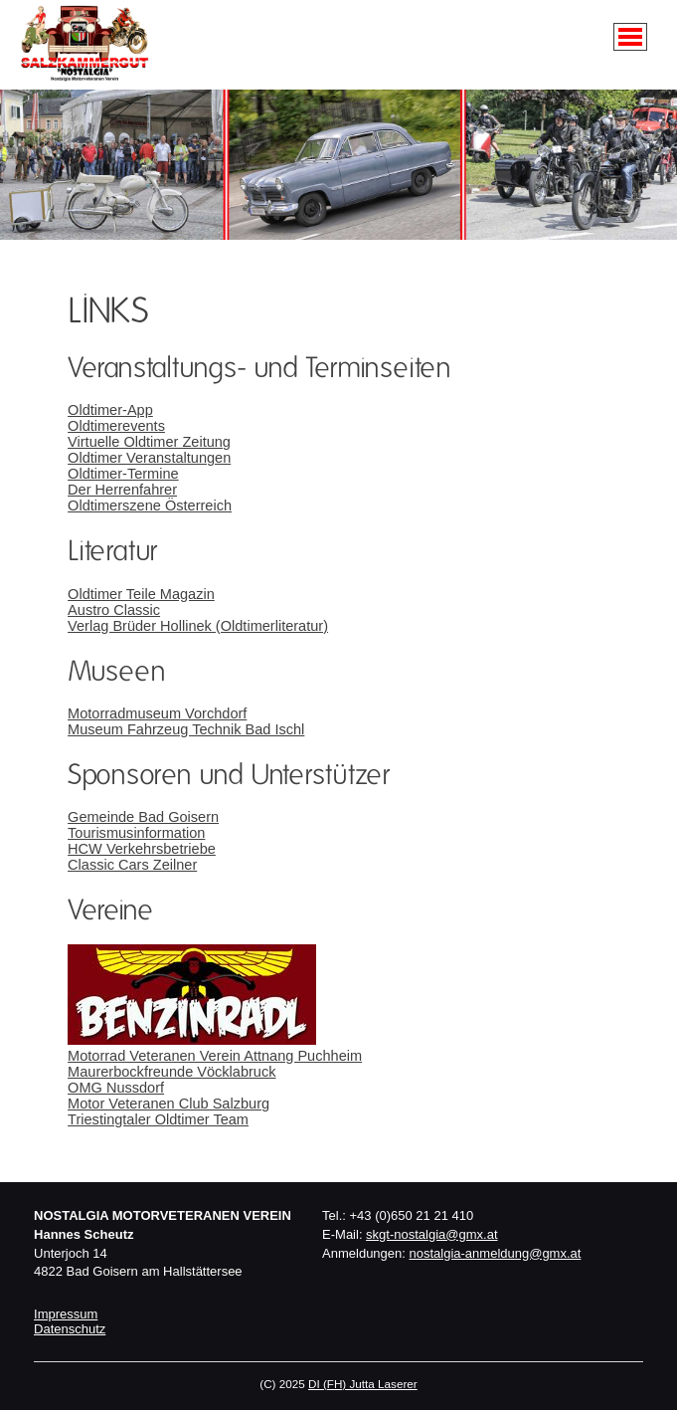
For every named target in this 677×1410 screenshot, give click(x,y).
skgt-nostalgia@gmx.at (431, 1234)
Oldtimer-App (110, 410)
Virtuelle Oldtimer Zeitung (149, 442)
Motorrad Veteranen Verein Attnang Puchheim (215, 1056)
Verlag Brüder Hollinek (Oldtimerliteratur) (198, 626)
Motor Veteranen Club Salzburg (168, 1103)
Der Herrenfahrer (122, 490)
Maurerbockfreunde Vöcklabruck (171, 1072)
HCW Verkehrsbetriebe (142, 849)
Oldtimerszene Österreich (150, 505)
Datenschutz (69, 1328)
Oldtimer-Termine (123, 474)
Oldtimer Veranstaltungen (149, 458)
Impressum (65, 1314)
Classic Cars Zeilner (132, 865)
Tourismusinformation (136, 833)
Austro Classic (114, 610)
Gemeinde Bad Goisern (143, 817)
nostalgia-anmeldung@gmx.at (496, 1253)
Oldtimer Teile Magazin (141, 594)
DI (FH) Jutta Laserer (363, 1383)
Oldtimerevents (116, 426)
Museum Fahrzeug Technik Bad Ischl (186, 729)
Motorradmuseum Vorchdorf (157, 713)
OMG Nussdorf (116, 1088)
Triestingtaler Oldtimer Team (158, 1119)
